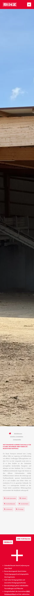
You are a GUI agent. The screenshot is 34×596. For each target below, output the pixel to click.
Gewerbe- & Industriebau (16, 436)
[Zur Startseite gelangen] (10, 5)
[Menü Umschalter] (29, 4)
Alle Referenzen (18, 433)
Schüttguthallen (17, 439)
